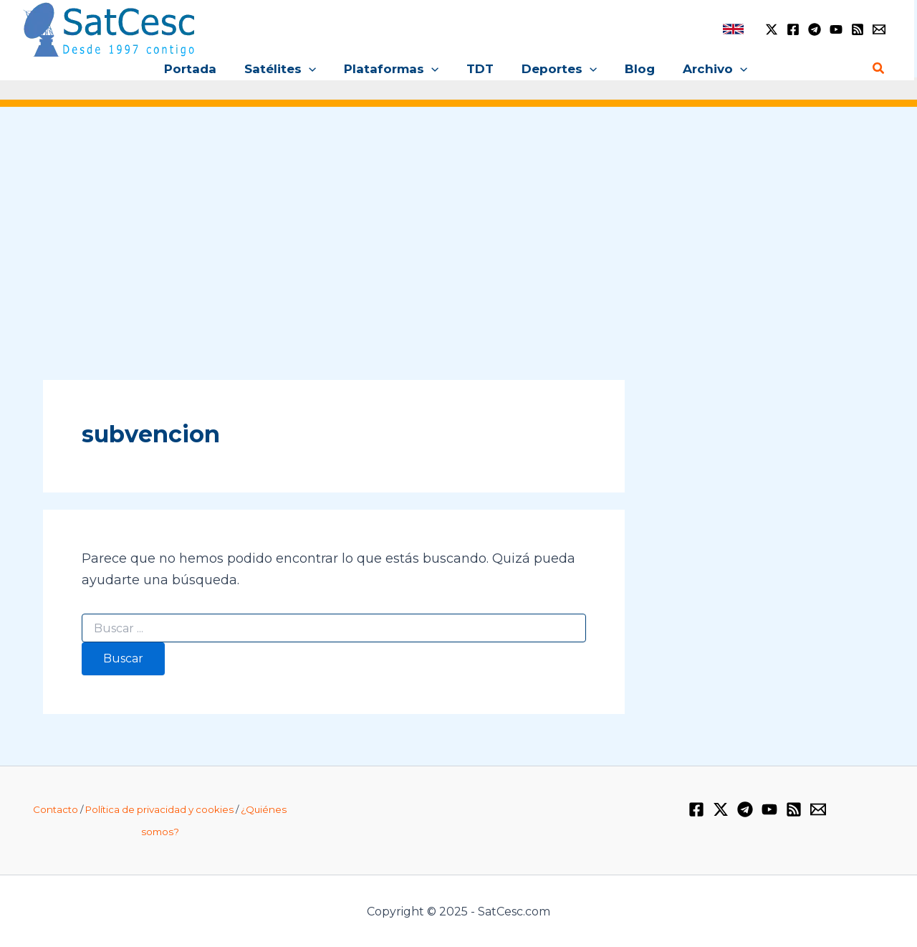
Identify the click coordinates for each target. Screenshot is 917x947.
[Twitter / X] (771, 29)
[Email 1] (879, 29)
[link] (733, 29)
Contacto (55, 809)
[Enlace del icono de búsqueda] (879, 69)
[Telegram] (814, 29)
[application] (316, 69)
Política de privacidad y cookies (159, 809)
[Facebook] (793, 29)
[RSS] (857, 29)
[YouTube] (836, 29)
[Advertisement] (458, 228)
